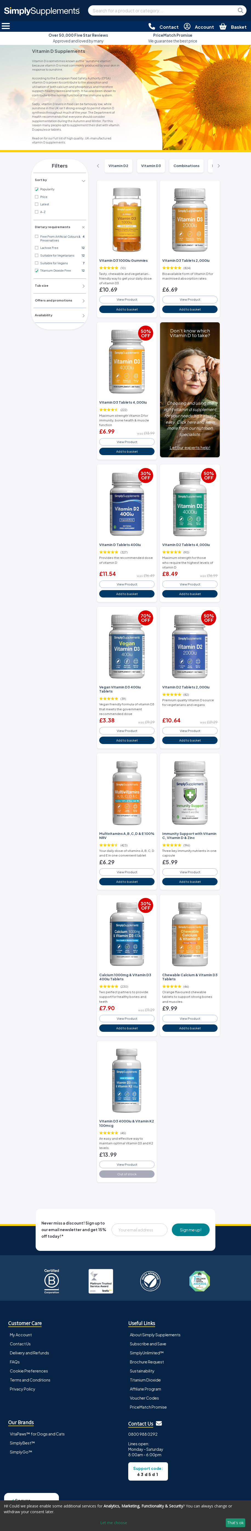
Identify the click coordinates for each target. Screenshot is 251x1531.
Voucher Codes (144, 1385)
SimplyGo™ (21, 1439)
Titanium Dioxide (145, 1367)
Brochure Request (147, 1349)
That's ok (235, 1522)
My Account (21, 1322)
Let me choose (113, 1522)
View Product (127, 298)
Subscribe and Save (148, 1331)
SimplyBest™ (22, 1429)
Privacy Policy (22, 1376)
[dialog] (125, 1515)
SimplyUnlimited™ (147, 1340)
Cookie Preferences (29, 1358)
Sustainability (142, 1358)
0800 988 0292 (143, 1421)
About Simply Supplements (155, 1322)
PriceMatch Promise (148, 1394)
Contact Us (20, 1331)
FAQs (15, 1349)
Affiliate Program (145, 1376)
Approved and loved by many (78, 38)
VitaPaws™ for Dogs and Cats (37, 1420)
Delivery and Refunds (29, 1340)
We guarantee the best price (172, 38)
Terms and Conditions (30, 1367)
